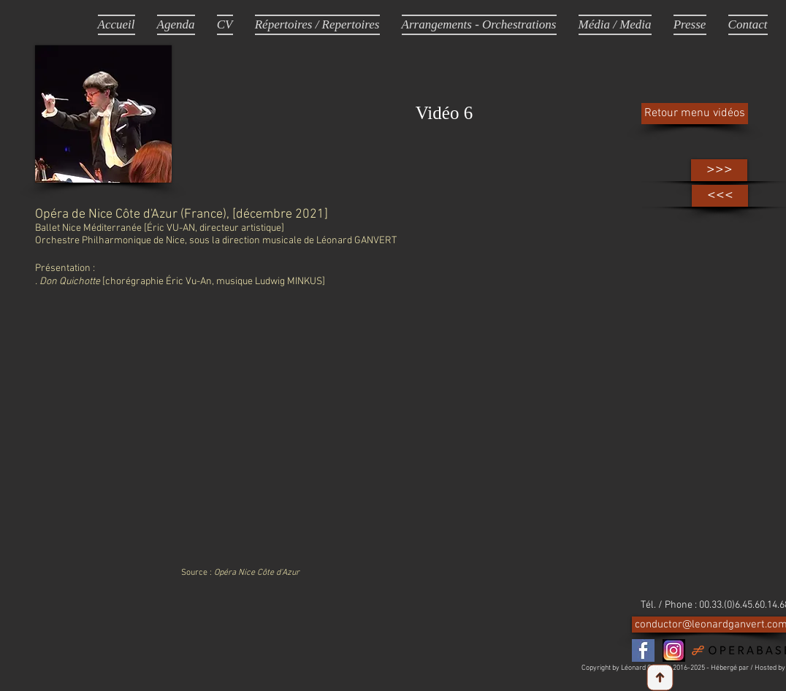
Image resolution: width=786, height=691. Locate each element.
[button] (615, 24)
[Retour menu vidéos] (694, 113)
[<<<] (720, 196)
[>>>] (719, 170)
